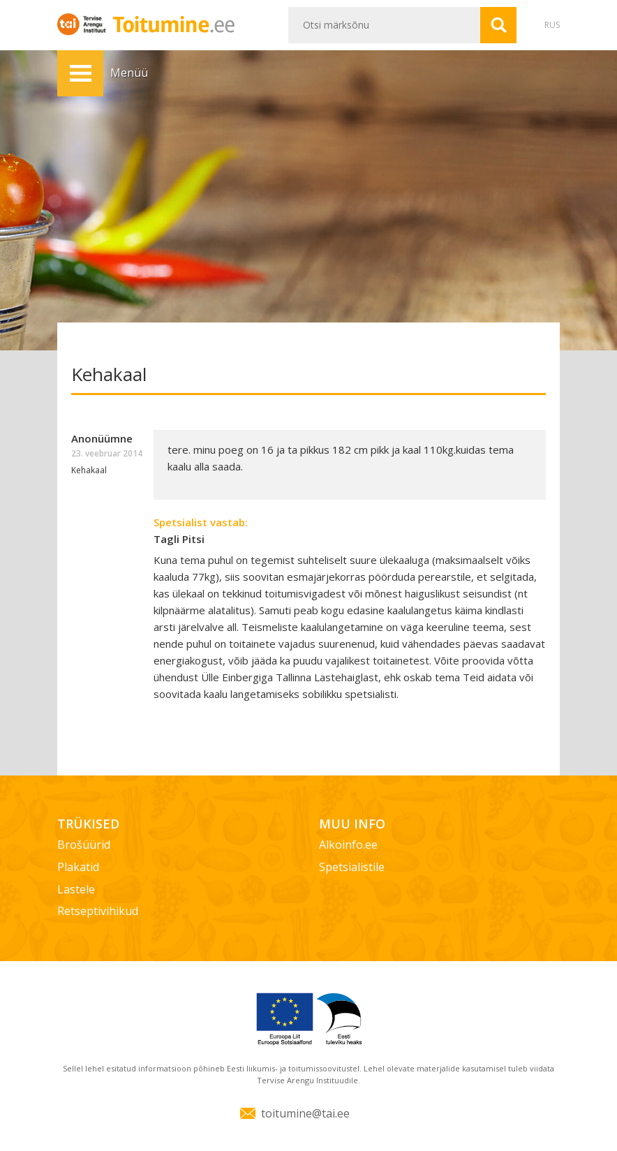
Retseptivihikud (97, 911)
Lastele (76, 889)
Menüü (80, 73)
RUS (552, 25)
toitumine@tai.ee (305, 1113)
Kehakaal (89, 470)
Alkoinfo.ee (348, 844)
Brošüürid (83, 844)
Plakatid (78, 867)
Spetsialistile (352, 867)
